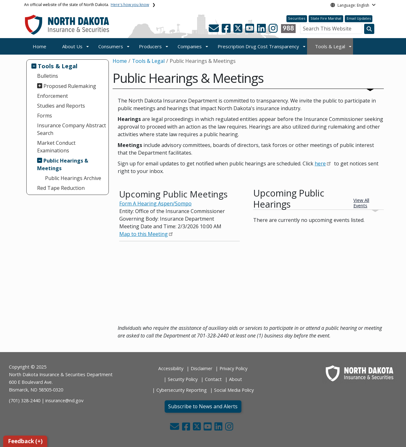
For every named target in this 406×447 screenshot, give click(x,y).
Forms (44, 115)
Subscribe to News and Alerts (203, 406)
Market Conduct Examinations (56, 146)
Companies (190, 46)
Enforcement (52, 95)
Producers (150, 46)
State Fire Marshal (326, 18)
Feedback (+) (25, 441)
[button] (214, 30)
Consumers (110, 46)
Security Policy (183, 379)
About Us (72, 46)
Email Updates (359, 18)
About (235, 379)
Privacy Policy (233, 368)
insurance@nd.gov (64, 400)
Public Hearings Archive (73, 178)
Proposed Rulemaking (69, 86)
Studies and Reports (61, 105)
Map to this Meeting (143, 233)
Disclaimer (201, 368)
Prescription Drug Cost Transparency (258, 46)
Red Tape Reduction (61, 187)
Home (39, 46)
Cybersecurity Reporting (181, 390)
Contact (213, 379)
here (320, 163)
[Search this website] (369, 29)
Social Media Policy (234, 390)
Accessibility (170, 368)
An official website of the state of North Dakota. (86, 4)
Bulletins (47, 75)
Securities (296, 18)
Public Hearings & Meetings (62, 164)
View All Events (361, 203)
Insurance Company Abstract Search (71, 129)
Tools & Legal (330, 46)
